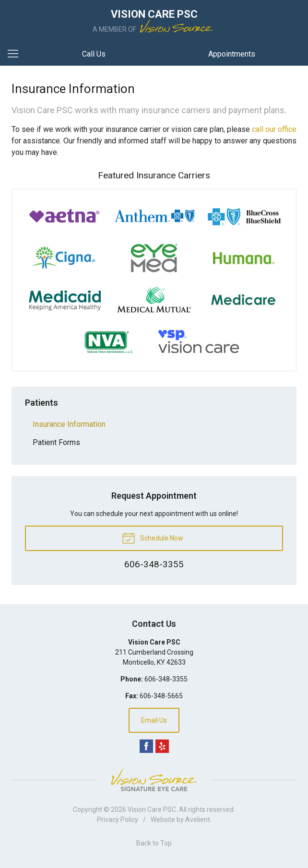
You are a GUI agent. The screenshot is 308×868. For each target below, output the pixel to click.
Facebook (146, 746)
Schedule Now (152, 537)
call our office (274, 129)
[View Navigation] (16, 54)
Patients (41, 403)
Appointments (231, 54)
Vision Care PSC (152, 809)
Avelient (197, 819)
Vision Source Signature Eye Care (154, 780)
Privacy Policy (117, 819)
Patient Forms (56, 442)
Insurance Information (69, 424)
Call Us (94, 54)
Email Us (154, 720)
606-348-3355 (166, 679)
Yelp (162, 746)
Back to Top (154, 843)
